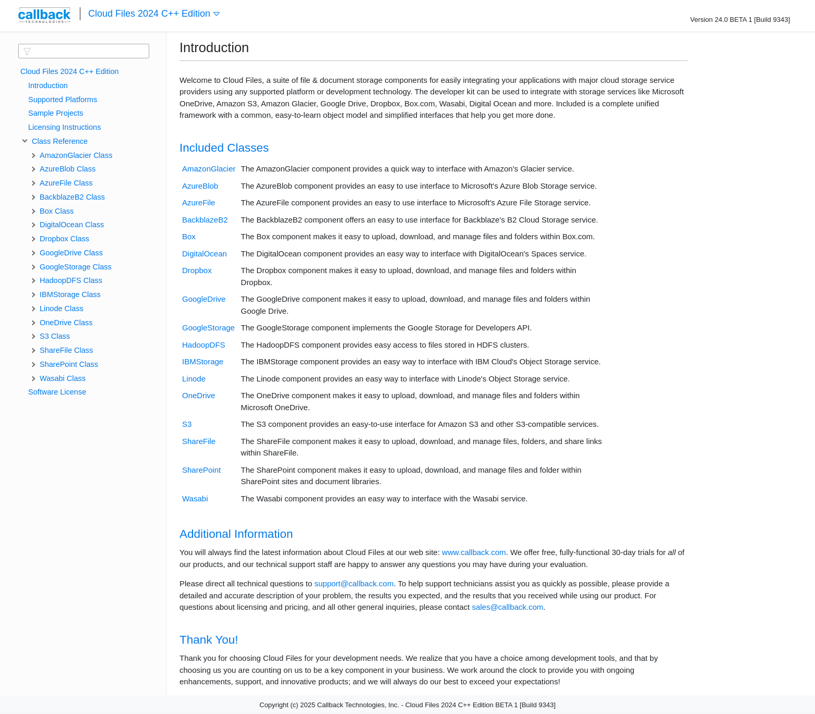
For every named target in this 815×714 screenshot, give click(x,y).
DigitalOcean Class (72, 224)
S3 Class (55, 336)
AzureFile (198, 202)
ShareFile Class (66, 350)
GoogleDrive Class (71, 253)
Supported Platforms (62, 99)
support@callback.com (353, 583)
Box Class (57, 211)
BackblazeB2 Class (72, 197)
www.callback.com (474, 552)
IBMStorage (202, 361)
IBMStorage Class (70, 294)
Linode (194, 378)
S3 (186, 424)
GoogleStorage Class (76, 267)
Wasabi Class (63, 378)
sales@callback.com (507, 606)
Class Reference (58, 141)
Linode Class (61, 308)
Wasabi (195, 498)
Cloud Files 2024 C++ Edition (154, 13)
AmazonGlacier (209, 168)
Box (189, 236)
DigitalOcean (204, 253)
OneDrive (198, 395)
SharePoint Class (69, 364)
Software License (57, 392)
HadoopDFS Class (71, 280)
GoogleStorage (208, 327)
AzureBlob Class (67, 169)
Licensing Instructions (64, 127)
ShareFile (198, 441)
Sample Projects (55, 113)
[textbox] (83, 51)
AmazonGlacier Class (76, 155)
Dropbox (197, 270)
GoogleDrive (203, 298)
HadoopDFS (203, 344)
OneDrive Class (66, 322)
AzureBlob (200, 185)
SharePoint (201, 469)
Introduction (48, 85)
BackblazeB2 (205, 219)
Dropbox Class (64, 239)
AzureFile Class (66, 183)
